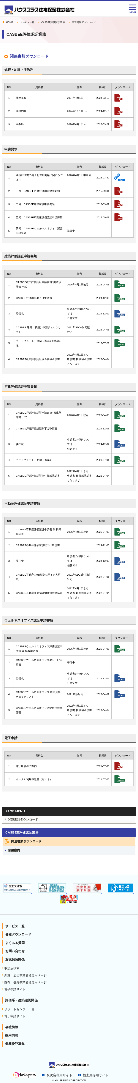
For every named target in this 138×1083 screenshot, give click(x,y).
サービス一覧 (27, 22)
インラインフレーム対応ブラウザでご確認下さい (69, 107)
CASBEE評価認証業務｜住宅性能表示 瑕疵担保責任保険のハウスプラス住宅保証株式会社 (66, 10)
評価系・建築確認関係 (21, 1000)
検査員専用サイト (96, 1075)
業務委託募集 (15, 1044)
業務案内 (14, 850)
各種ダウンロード (18, 934)
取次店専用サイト (59, 1075)
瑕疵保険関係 (15, 959)
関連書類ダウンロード (23, 819)
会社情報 (11, 1027)
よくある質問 (15, 943)
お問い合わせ (15, 951)
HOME (9, 22)
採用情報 (11, 1035)
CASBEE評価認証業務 (53, 22)
